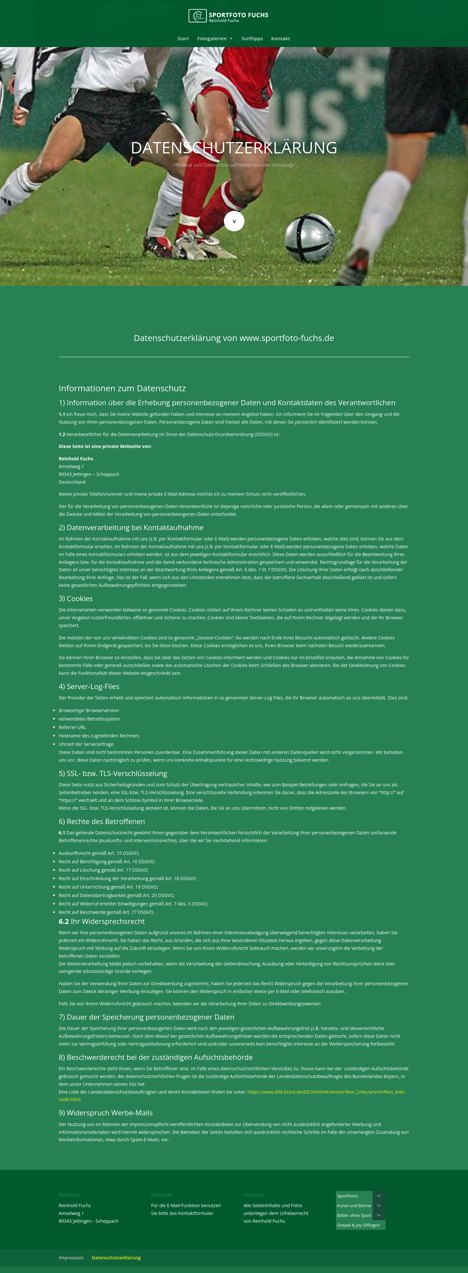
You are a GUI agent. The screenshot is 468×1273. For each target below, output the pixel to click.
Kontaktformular (195, 1213)
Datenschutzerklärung (116, 1258)
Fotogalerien (212, 39)
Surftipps (252, 39)
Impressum (71, 1258)
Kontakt (280, 39)
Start (183, 39)
